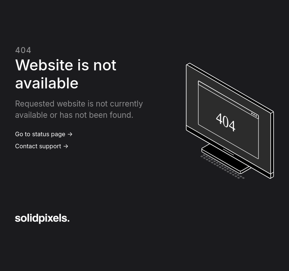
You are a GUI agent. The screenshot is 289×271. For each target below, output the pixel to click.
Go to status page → (44, 134)
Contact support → (41, 146)
